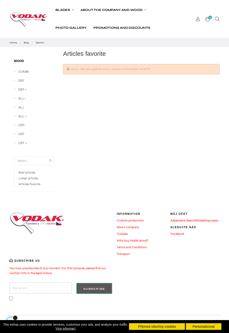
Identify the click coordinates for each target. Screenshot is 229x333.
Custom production (130, 220)
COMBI (23, 72)
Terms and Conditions (132, 247)
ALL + (22, 116)
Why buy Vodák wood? (132, 240)
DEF (21, 81)
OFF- (22, 125)
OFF (21, 134)
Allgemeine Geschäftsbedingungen (194, 220)
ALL (21, 107)
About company (128, 227)
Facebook (177, 234)
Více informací (65, 328)
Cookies (122, 234)
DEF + (22, 89)
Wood (19, 61)
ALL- (22, 98)
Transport (123, 254)
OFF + (22, 143)
